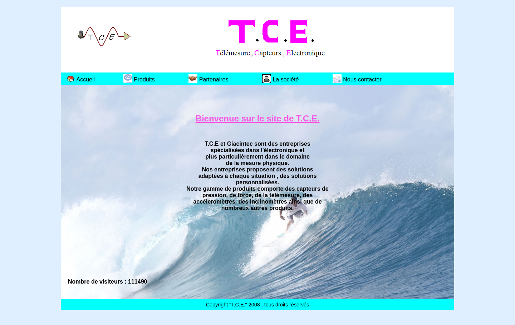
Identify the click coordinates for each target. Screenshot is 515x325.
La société (286, 79)
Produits (144, 79)
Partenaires (214, 79)
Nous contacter (362, 79)
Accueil (86, 79)
